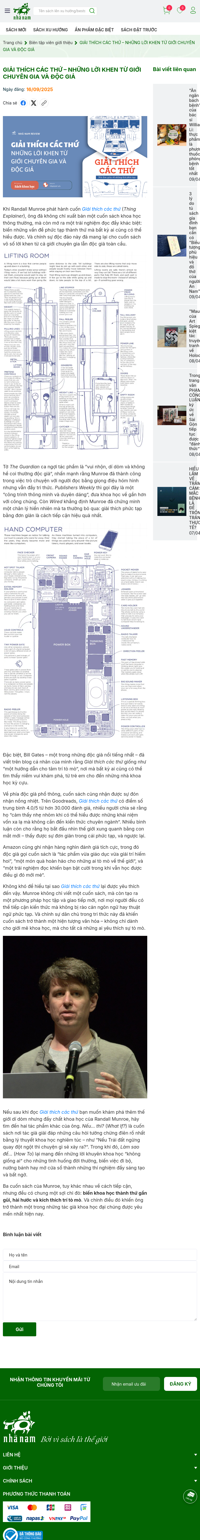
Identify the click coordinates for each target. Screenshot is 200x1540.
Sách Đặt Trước (139, 29)
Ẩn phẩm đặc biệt (94, 29)
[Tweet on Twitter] (33, 103)
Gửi (19, 1329)
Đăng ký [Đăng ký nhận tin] (181, 1384)
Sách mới (16, 29)
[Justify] (92, 11)
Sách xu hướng (50, 29)
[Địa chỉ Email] (131, 1384)
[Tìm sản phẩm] (65, 11)
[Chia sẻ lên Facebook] (23, 103)
